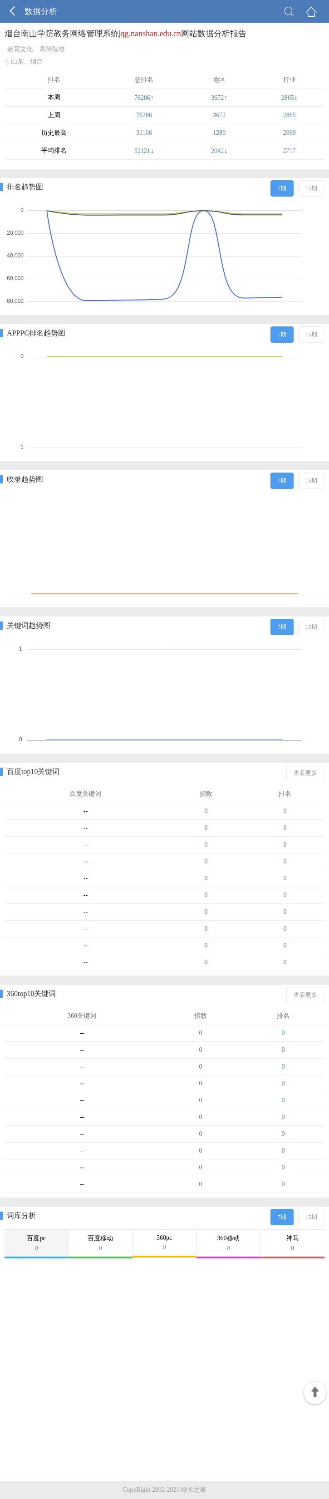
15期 (311, 188)
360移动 (228, 1243)
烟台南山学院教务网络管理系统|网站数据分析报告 (125, 33)
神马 (292, 1243)
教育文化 (20, 49)
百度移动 (100, 1243)
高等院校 (52, 49)
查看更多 (305, 772)
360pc (164, 1242)
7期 (282, 188)
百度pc (36, 1243)
